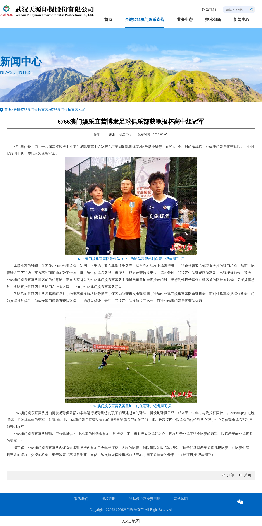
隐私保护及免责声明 (144, 499)
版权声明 (109, 499)
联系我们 (209, 10)
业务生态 (185, 19)
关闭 (247, 475)
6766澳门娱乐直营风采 (67, 109)
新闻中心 (241, 19)
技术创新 (213, 19)
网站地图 (181, 499)
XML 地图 (131, 521)
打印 (230, 475)
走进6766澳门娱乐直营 (144, 19)
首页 (108, 19)
